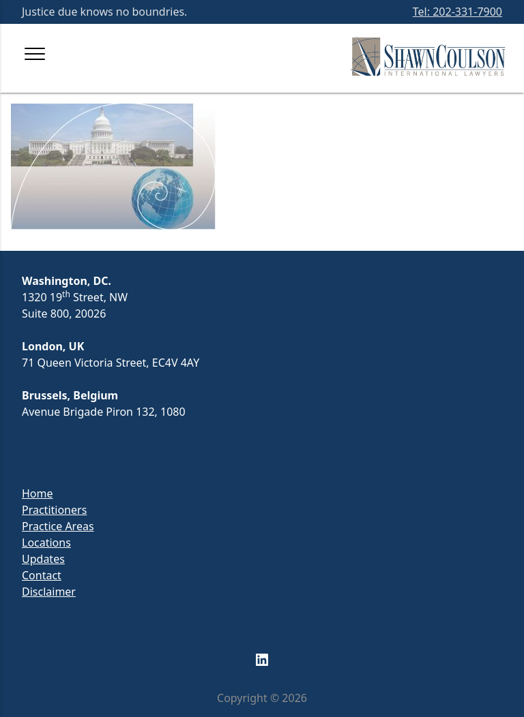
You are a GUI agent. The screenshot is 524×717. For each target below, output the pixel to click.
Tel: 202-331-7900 (457, 11)
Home (37, 493)
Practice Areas (58, 526)
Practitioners (54, 509)
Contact (41, 575)
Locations (46, 542)
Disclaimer (49, 591)
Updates (43, 558)
